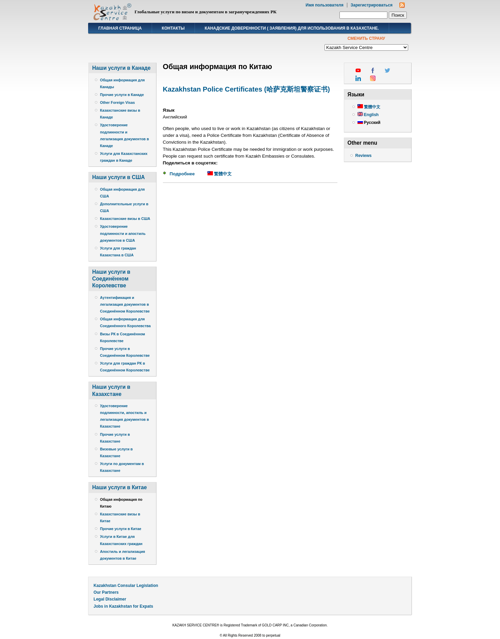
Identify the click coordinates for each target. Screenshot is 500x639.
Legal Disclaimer (110, 599)
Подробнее (182, 173)
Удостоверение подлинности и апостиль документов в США (123, 233)
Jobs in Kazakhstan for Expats (123, 606)
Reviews (363, 155)
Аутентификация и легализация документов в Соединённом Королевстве (125, 304)
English (368, 114)
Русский (369, 122)
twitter (387, 70)
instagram (373, 78)
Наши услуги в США (118, 177)
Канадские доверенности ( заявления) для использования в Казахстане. (292, 28)
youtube (358, 70)
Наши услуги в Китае (119, 487)
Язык (169, 110)
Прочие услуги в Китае (120, 529)
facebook (373, 70)
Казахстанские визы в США (125, 219)
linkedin (358, 78)
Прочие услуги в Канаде (122, 95)
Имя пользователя (325, 5)
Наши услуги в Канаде (121, 68)
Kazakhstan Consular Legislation (126, 585)
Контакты (173, 28)
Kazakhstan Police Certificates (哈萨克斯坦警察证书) (246, 89)
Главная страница (120, 28)
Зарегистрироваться (372, 5)
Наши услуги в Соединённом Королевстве (111, 278)
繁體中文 (219, 173)
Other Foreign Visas (117, 102)
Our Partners (106, 592)
